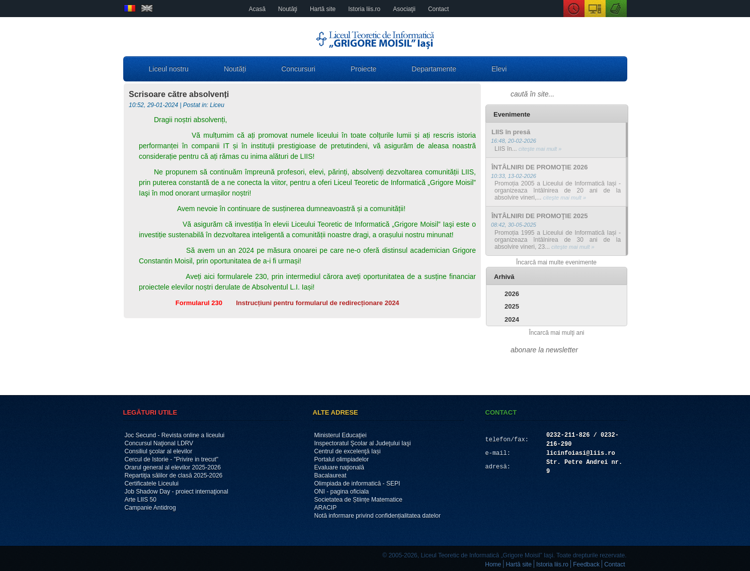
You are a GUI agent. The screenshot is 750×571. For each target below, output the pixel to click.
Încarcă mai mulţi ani (556, 332)
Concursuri (298, 69)
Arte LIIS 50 (140, 499)
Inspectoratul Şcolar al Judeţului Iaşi (362, 443)
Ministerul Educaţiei (340, 435)
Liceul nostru (169, 69)
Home (493, 564)
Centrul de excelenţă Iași (347, 451)
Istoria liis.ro (364, 9)
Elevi (499, 69)
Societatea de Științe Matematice (358, 499)
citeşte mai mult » (539, 149)
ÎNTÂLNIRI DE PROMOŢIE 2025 (539, 216)
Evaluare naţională (339, 467)
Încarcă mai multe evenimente (556, 262)
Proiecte (363, 69)
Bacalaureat (330, 475)
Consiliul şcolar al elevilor (159, 451)
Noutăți (235, 69)
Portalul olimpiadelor (341, 459)
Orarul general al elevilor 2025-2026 (173, 467)
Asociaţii (404, 9)
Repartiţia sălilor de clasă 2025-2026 (174, 475)
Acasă (257, 9)
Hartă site (323, 9)
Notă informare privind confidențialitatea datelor (377, 515)
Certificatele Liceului (152, 483)
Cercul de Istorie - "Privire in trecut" (172, 459)
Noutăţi (287, 9)
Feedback (586, 564)
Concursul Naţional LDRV (159, 443)
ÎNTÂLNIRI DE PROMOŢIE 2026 (539, 167)
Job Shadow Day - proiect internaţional (176, 491)
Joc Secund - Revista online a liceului (175, 435)
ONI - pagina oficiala (341, 491)
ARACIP (325, 507)
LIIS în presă (510, 132)
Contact (438, 9)
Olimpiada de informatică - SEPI (357, 483)
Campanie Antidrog (150, 507)
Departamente (433, 69)
